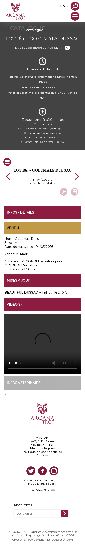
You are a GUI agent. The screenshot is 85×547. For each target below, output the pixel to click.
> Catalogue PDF (42, 124)
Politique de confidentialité (42, 452)
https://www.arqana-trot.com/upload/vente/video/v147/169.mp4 (42, 344)
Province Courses (42, 444)
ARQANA (42, 437)
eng (64, 6)
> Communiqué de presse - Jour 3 (42, 141)
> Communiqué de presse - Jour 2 (42, 137)
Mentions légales (42, 448)
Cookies (42, 455)
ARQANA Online (42, 441)
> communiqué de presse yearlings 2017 (42, 128)
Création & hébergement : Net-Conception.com (42, 539)
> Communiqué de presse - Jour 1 (43, 133)
